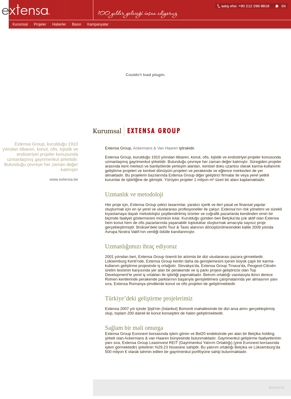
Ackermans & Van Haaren (155, 148)
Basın (76, 24)
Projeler (40, 24)
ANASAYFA (276, 387)
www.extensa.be (64, 179)
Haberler (59, 24)
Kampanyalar (98, 24)
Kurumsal (20, 24)
